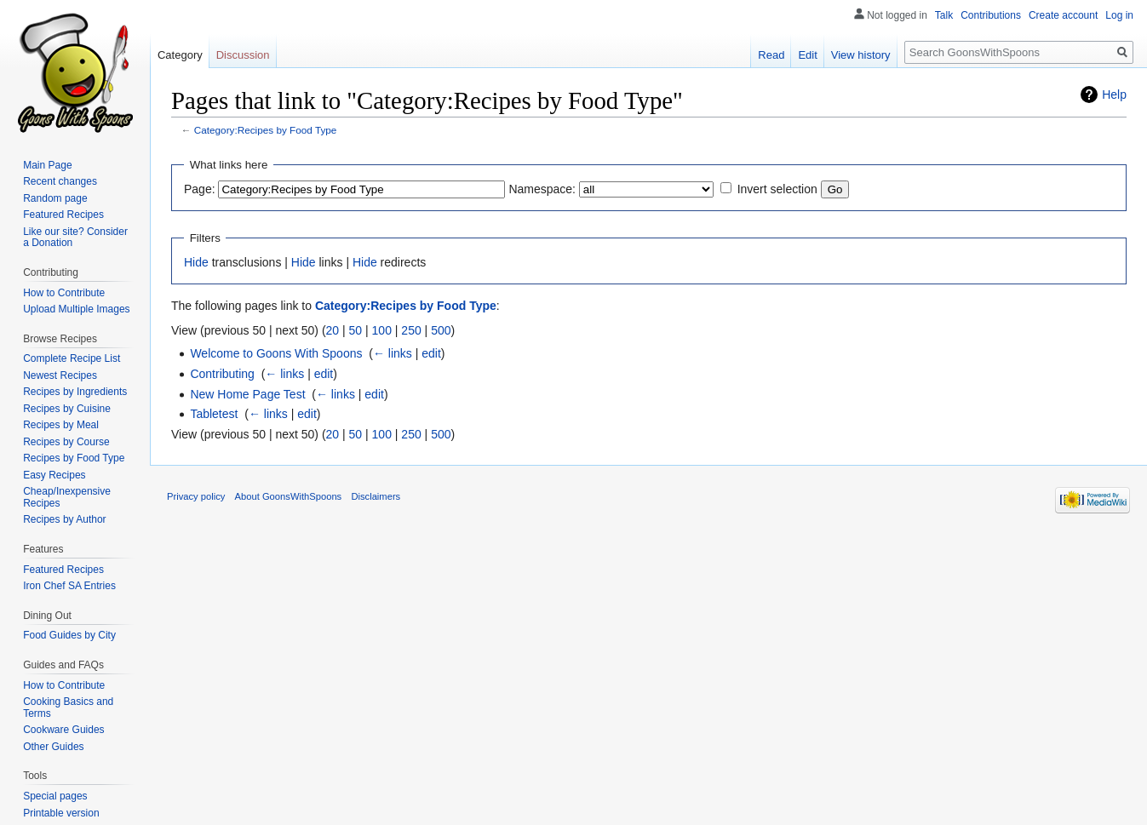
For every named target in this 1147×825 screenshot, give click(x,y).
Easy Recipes (54, 475)
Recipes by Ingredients (75, 392)
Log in (1119, 15)
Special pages (55, 796)
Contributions (991, 15)
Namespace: (542, 189)
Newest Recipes (60, 375)
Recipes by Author (64, 519)
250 (411, 330)
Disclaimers (375, 496)
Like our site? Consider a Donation (75, 237)
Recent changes (60, 181)
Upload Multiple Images (76, 309)
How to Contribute (64, 293)
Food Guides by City (69, 635)
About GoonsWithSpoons (288, 496)
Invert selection (777, 189)
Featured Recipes (63, 215)
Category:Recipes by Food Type (265, 129)
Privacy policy (196, 496)
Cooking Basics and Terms (68, 707)
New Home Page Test (247, 394)
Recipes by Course (66, 442)
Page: (199, 189)
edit (431, 353)
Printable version (61, 813)
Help (1114, 94)
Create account (1063, 15)
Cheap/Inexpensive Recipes (67, 497)
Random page (55, 198)
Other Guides (53, 747)
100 (382, 330)
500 (440, 330)
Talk (944, 15)
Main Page (47, 165)
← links (392, 353)
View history (861, 55)
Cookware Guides (63, 730)
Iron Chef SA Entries (69, 586)
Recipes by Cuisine (67, 409)
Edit (807, 55)
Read (771, 55)
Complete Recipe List (71, 358)
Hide (196, 262)
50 (356, 330)
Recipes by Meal (61, 425)
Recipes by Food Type (73, 458)
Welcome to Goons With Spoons (276, 353)
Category (180, 55)
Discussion (243, 55)
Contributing (222, 374)
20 (333, 330)
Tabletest (214, 414)
